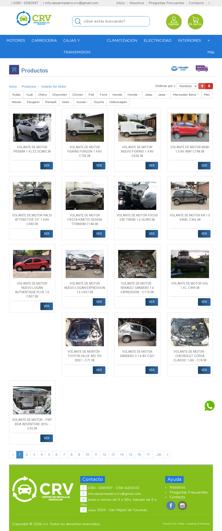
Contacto (196, 3)
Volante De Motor (53, 86)
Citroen (77, 94)
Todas (16, 94)
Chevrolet (59, 94)
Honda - (133, 94)
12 (104, 454)
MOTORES (16, 40)
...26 (158, 454)
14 (122, 454)
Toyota (99, 102)
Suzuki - (82, 102)
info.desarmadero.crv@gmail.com (70, 3)
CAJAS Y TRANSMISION (76, 46)
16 (139, 454)
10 (87, 454)
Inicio (120, 3)
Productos (29, 86)
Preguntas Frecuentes (166, 3)
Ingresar (173, 21)
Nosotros (136, 3)
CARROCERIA (44, 40)
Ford (103, 94)
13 (113, 454)
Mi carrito (195, 21)
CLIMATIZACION (122, 40)
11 (96, 454)
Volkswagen (118, 102)
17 (148, 454)
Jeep (148, 94)
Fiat (91, 94)
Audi (29, 94)
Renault (51, 102)
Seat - (66, 102)
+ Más (210, 46)
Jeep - (163, 94)
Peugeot (33, 102)
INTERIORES (189, 40)
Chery (42, 94)
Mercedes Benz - (186, 94)
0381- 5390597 (24, 3)
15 (130, 454)
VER (46, 165)
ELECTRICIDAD (157, 40)
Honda (117, 94)
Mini (207, 94)
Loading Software (198, 523)
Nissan (16, 102)
